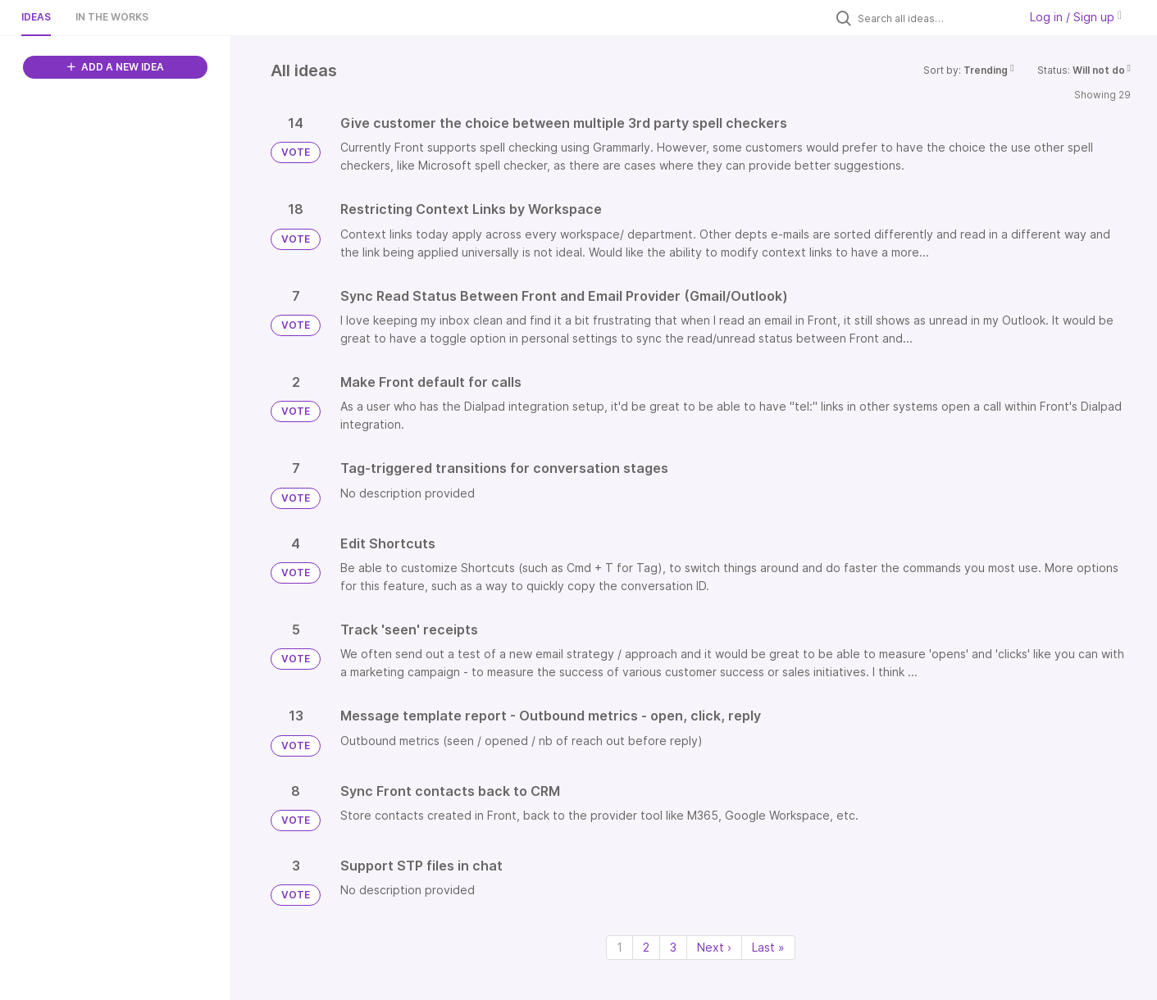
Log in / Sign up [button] (1076, 17)
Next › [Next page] (714, 947)
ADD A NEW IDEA (115, 67)
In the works (111, 17)
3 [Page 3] (673, 947)
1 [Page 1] (619, 947)
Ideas (36, 17)
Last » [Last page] (768, 947)
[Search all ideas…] (934, 18)
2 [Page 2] (646, 947)
